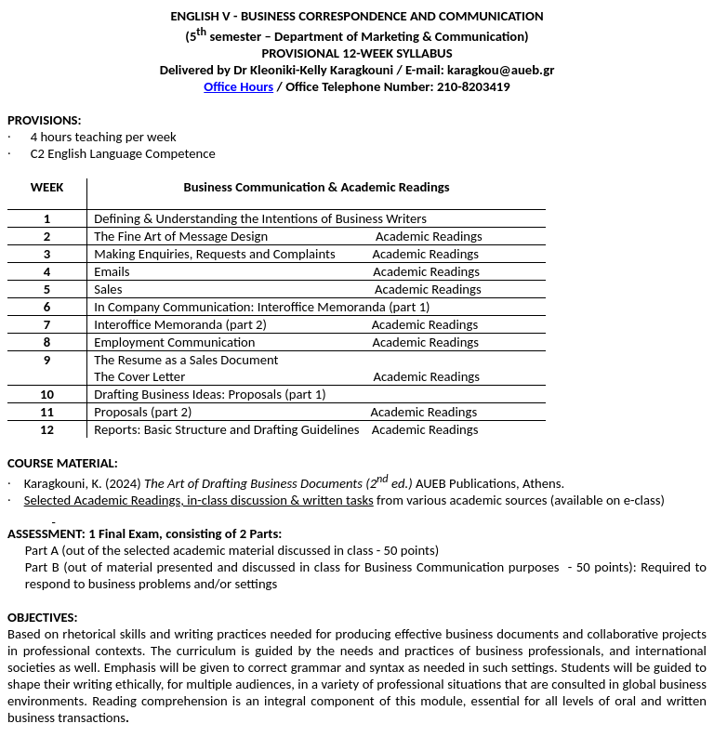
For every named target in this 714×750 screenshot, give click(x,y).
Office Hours (238, 86)
